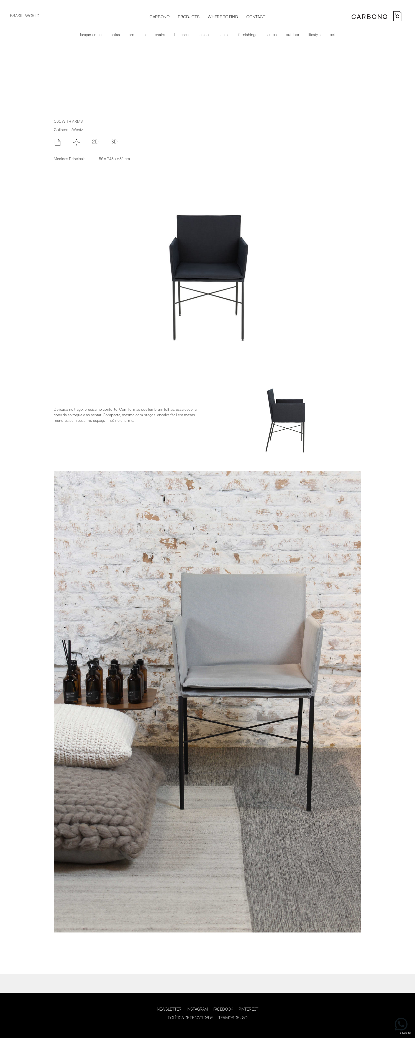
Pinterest (248, 1010)
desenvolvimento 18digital (207, 1029)
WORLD (32, 16)
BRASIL (16, 16)
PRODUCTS (188, 17)
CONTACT (255, 17)
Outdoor (292, 35)
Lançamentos (91, 35)
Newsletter (169, 1010)
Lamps (272, 35)
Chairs (160, 35)
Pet (332, 35)
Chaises (204, 35)
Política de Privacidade (190, 1018)
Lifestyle (314, 35)
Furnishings (247, 35)
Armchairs (137, 35)
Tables (224, 35)
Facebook (223, 1010)
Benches (181, 35)
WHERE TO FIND (223, 17)
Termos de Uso (232, 1018)
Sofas (115, 35)
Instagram (197, 1010)
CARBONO (160, 17)
